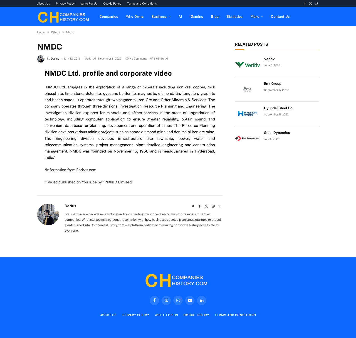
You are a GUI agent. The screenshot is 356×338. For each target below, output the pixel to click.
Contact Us (280, 16)
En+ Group (272, 83)
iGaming (196, 16)
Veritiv (269, 59)
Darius (55, 58)
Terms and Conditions (142, 3)
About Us (43, 3)
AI (180, 16)
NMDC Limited (118, 182)
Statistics (235, 16)
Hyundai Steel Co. (279, 108)
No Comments (136, 58)
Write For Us (89, 3)
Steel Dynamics (277, 132)
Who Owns (135, 16)
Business (159, 16)
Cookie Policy (112, 3)
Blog (215, 16)
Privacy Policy (65, 3)
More (254, 16)
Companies (108, 16)
